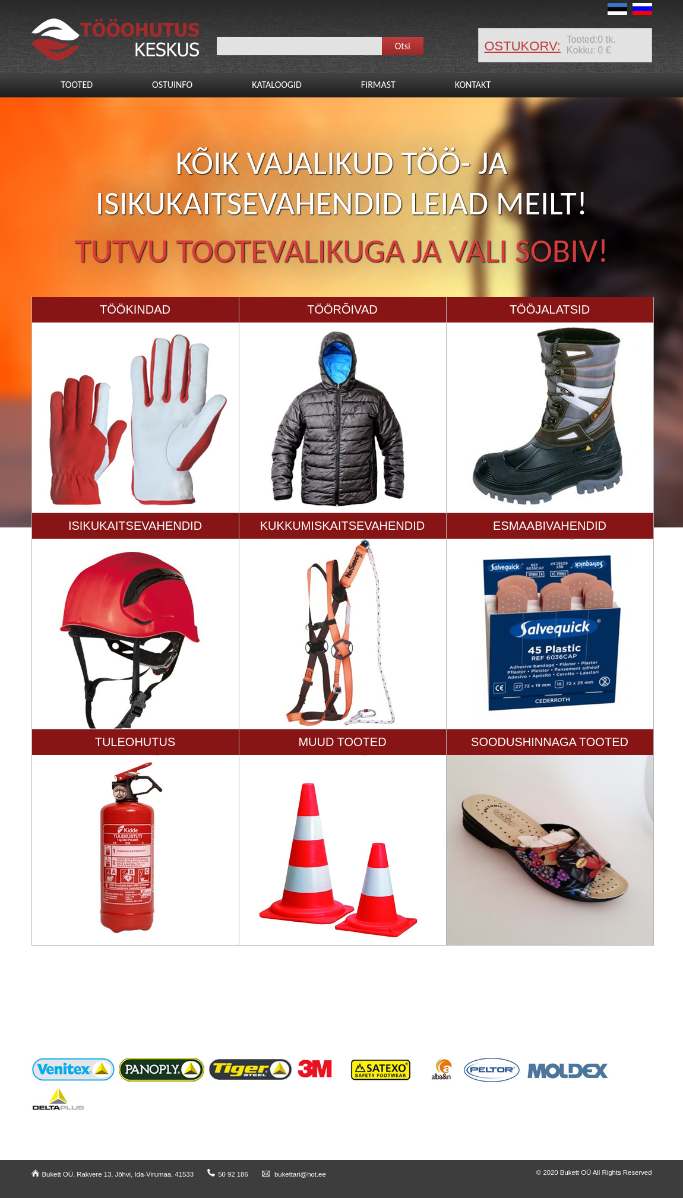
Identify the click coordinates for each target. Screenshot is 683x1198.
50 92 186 (227, 1174)
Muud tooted (342, 741)
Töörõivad (342, 309)
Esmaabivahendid (549, 525)
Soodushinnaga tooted (549, 741)
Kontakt (473, 84)
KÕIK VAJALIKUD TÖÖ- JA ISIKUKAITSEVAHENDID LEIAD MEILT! (341, 183)
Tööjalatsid (550, 309)
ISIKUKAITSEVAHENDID (135, 525)
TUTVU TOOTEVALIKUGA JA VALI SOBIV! (342, 250)
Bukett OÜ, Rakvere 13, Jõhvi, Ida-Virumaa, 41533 (112, 1174)
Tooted (77, 84)
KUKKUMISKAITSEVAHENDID (342, 525)
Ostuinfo (172, 84)
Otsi (402, 46)
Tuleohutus (135, 741)
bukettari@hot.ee (294, 1174)
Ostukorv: (523, 46)
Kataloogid (277, 84)
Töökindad (135, 309)
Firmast (378, 84)
